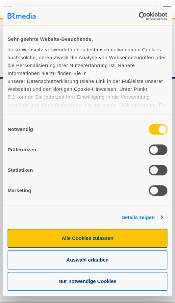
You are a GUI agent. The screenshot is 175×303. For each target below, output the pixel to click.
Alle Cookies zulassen (87, 238)
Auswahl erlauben (87, 260)
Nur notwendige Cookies (87, 281)
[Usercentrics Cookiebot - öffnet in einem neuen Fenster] (138, 16)
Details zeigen (138, 217)
